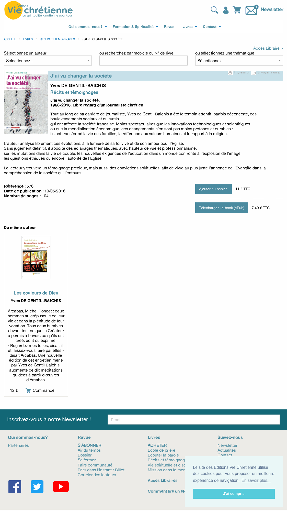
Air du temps (89, 450)
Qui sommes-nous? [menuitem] (85, 26)
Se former (87, 459)
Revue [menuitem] (169, 26)
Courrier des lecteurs (97, 474)
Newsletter (272, 9)
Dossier (84, 454)
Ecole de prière (161, 450)
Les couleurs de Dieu (36, 293)
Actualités (226, 450)
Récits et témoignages (57, 39)
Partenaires (18, 445)
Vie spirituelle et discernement (175, 464)
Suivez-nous (230, 437)
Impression (239, 72)
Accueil (10, 39)
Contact (224, 454)
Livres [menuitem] (187, 26)
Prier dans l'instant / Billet (101, 469)
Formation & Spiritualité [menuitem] (133, 26)
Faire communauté (95, 464)
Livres (28, 39)
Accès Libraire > (268, 48)
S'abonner (89, 445)
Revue (84, 437)
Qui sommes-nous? (28, 437)
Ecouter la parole (163, 454)
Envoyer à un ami (267, 72)
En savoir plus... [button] (256, 480)
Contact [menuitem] (209, 26)
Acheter (157, 445)
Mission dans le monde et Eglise (177, 469)
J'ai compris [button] (233, 494)
